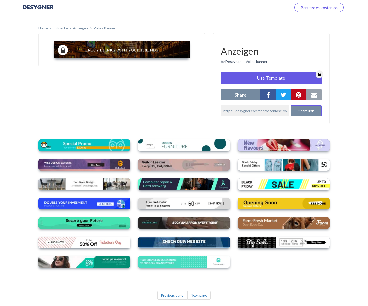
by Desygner (231, 61)
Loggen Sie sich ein (269, 7)
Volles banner (256, 61)
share (240, 95)
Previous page (172, 295)
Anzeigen (81, 28)
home (43, 28)
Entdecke (60, 28)
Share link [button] (306, 111)
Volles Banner (105, 28)
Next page (199, 295)
